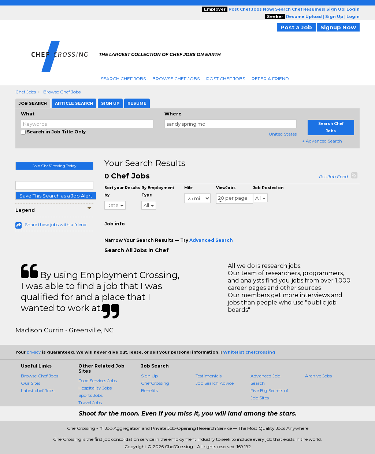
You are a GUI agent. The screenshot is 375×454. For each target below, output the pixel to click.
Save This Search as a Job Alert (55, 196)
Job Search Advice (215, 383)
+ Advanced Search (322, 141)
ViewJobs (225, 187)
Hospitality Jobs (95, 388)
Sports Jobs (90, 395)
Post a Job (296, 27)
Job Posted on (268, 187)
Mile (188, 187)
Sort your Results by (122, 191)
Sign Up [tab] (110, 103)
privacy (34, 352)
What (27, 114)
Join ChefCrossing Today (54, 165)
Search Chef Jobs (123, 78)
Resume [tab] (136, 103)
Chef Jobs (25, 92)
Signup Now (338, 27)
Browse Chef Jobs (176, 78)
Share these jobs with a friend (55, 224)
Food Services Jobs (97, 380)
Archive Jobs (318, 376)
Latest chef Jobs (37, 390)
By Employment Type (157, 191)
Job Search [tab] (33, 103)
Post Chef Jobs (225, 78)
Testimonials (209, 376)
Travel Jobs (90, 402)
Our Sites (30, 383)
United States (283, 134)
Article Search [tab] (74, 103)
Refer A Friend (270, 78)
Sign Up (149, 376)
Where (173, 114)
